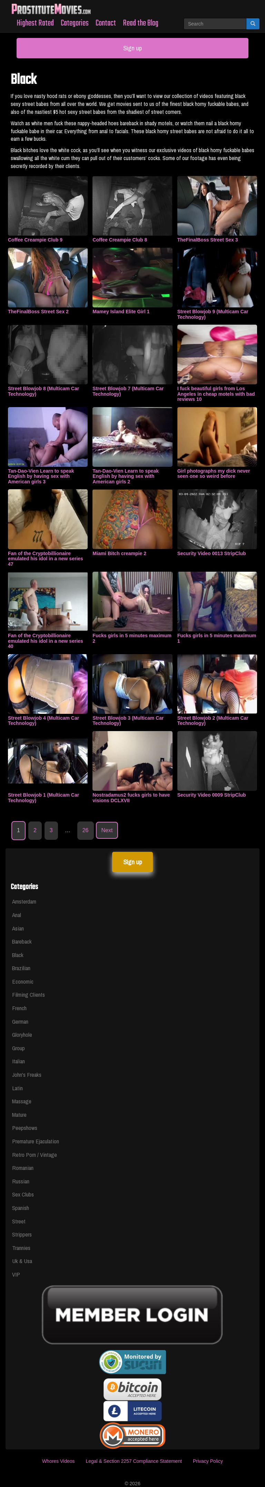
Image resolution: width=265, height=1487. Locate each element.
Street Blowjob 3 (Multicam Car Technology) (128, 721)
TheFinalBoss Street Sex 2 (38, 311)
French (19, 1008)
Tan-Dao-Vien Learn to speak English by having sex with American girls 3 (41, 476)
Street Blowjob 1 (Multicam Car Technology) (43, 797)
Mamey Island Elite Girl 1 (120, 311)
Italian (18, 1061)
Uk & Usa (22, 1261)
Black (17, 955)
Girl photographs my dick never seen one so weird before (213, 474)
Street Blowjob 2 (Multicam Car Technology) (212, 721)
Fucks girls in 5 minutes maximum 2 (131, 638)
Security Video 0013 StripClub (211, 553)
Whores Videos (58, 1461)
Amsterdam (24, 901)
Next (107, 830)
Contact (106, 23)
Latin (17, 1088)
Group (18, 1048)
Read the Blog (140, 23)
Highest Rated (35, 23)
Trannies (21, 1248)
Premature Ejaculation (35, 1141)
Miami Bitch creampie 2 (119, 553)
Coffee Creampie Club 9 (35, 240)
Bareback (22, 941)
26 (85, 830)
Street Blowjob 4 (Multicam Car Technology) (43, 721)
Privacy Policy (208, 1461)
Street (19, 1221)
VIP (16, 1274)
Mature (19, 1115)
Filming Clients (28, 994)
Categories (75, 23)
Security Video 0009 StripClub (211, 795)
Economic (22, 981)
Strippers (22, 1234)
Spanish (20, 1208)
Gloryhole (22, 1034)
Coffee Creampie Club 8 (119, 240)
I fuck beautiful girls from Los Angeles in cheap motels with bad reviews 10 (216, 394)
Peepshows (24, 1128)
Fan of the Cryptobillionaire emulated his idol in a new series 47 (45, 559)
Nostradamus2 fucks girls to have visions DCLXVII (131, 797)
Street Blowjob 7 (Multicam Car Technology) (128, 391)
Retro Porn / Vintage (34, 1155)
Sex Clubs (23, 1194)
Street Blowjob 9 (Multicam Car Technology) (212, 314)
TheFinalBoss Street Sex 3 (207, 240)
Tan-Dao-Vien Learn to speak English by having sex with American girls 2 (125, 476)
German (20, 1021)
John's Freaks (26, 1075)
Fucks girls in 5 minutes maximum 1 (216, 638)
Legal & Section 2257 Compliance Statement (134, 1461)
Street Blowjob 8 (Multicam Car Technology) (43, 391)
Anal (16, 915)
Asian (18, 928)
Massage (21, 1101)
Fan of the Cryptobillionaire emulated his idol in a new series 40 (45, 641)
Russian (20, 1181)
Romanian (22, 1168)
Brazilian (21, 968)
